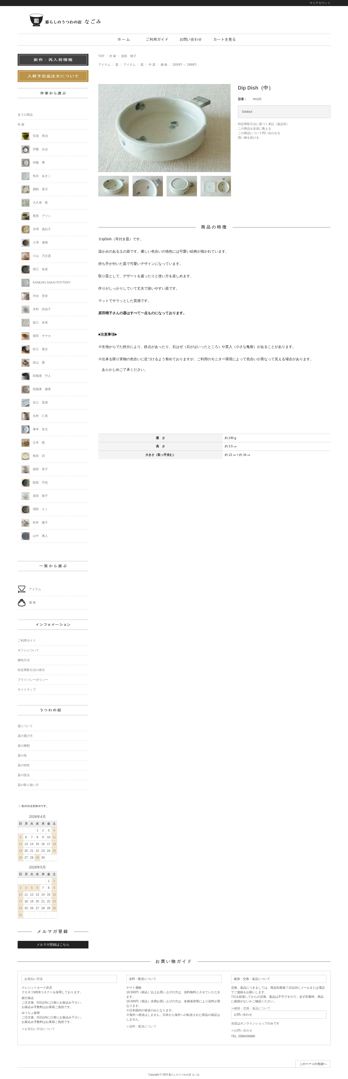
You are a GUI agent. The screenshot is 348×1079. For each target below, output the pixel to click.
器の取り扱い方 (28, 785)
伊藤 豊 (33, 163)
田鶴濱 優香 (36, 389)
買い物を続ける (248, 137)
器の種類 (24, 745)
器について (25, 726)
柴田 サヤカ (36, 336)
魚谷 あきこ (36, 176)
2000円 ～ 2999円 (184, 64)
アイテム (104, 64)
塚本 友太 (34, 429)
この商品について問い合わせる (259, 133)
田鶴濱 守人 (36, 376)
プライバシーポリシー (33, 680)
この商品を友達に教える (254, 128)
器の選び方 (25, 736)
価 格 (164, 64)
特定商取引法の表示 (31, 670)
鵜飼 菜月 (34, 189)
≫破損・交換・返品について (250, 1008)
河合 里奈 (34, 296)
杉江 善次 (34, 349)
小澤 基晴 (34, 243)
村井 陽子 (34, 523)
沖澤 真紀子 (36, 229)
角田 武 (33, 456)
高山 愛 (33, 363)
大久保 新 (34, 203)
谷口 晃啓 (34, 403)
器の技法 (24, 775)
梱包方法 (24, 660)
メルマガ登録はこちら (53, 944)
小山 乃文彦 (36, 256)
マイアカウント (320, 3)
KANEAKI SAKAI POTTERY (46, 283)
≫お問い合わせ (241, 1030)
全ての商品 (25, 114)
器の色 (22, 755)
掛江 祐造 (34, 269)
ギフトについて (28, 650)
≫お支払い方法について (38, 1029)
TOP (101, 56)
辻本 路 (33, 443)
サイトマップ (27, 689)
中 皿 (152, 64)
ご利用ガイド (27, 640)
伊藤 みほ (34, 149)
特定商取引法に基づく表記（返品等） (263, 124)
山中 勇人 (34, 536)
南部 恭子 (34, 469)
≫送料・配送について (141, 1026)
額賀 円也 (34, 483)
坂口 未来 (34, 323)
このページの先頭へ (313, 1064)
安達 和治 (34, 136)
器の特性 (24, 765)
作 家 (112, 56)
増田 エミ (34, 509)
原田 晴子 (128, 56)
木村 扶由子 (36, 309)
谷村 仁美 (34, 416)
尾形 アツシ (36, 216)
